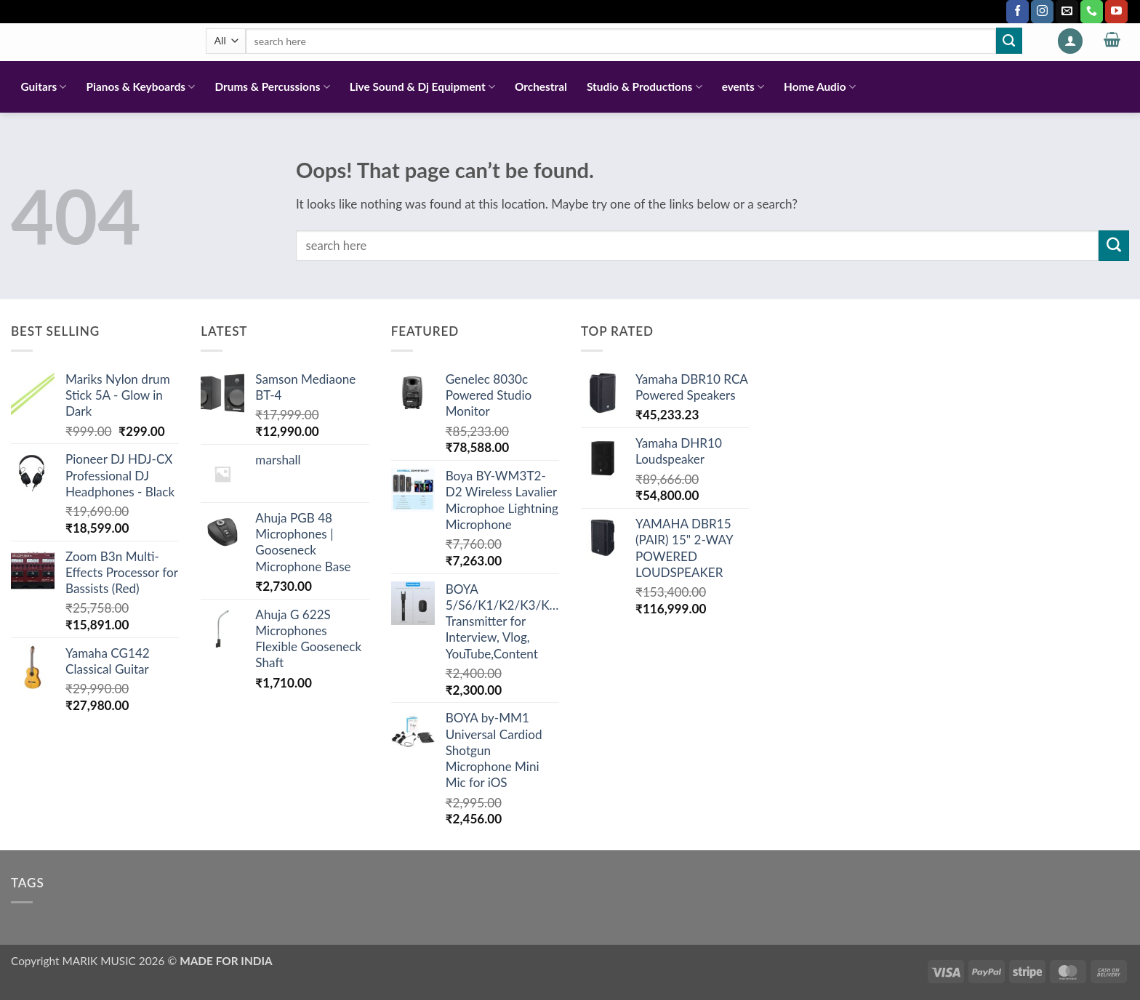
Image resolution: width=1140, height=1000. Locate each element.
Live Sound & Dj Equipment (422, 87)
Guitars (44, 87)
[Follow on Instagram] (1042, 11)
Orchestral (541, 86)
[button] (1070, 41)
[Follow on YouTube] (1116, 11)
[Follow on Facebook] (1017, 11)
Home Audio (820, 87)
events (743, 87)
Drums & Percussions (271, 87)
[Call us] (1091, 11)
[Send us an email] (1067, 11)
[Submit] (1009, 41)
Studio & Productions (644, 87)
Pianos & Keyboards (141, 87)
